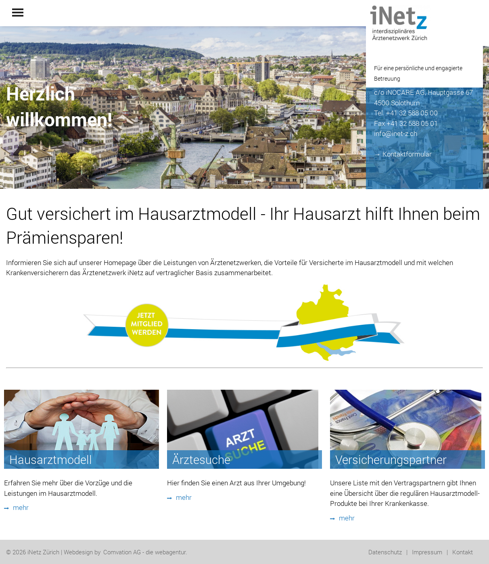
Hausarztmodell (50, 459)
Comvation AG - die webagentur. (145, 552)
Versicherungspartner (391, 459)
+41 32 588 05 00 (412, 112)
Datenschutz (385, 552)
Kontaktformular (407, 154)
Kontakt (462, 552)
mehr (16, 507)
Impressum (427, 552)
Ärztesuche (201, 459)
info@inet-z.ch (395, 133)
